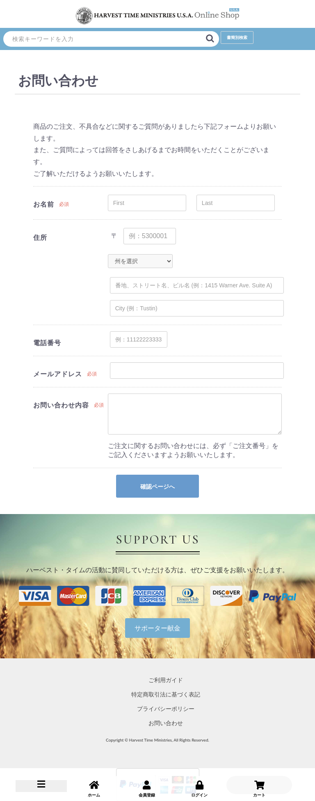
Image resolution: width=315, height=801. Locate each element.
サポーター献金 (157, 628)
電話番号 (47, 342)
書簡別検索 (237, 37)
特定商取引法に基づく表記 (165, 694)
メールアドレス (57, 374)
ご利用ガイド (165, 679)
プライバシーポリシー (165, 708)
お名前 (43, 204)
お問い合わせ (165, 722)
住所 (40, 237)
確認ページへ (157, 486)
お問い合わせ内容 (61, 405)
